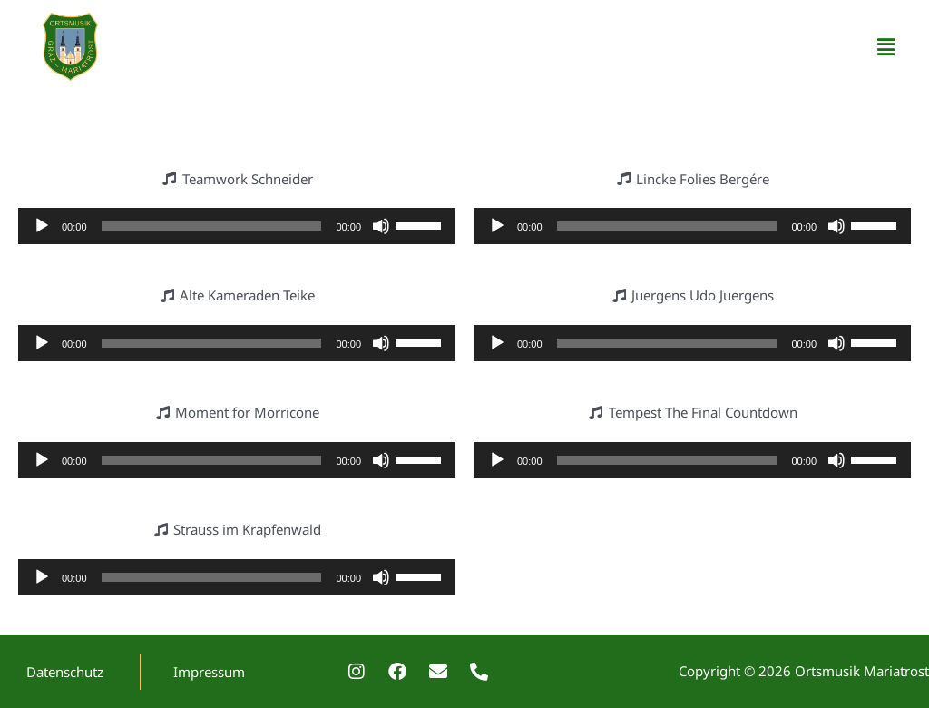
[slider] (212, 226)
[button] (886, 46)
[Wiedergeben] (42, 226)
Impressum (209, 672)
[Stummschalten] (381, 226)
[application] (236, 226)
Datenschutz (64, 672)
